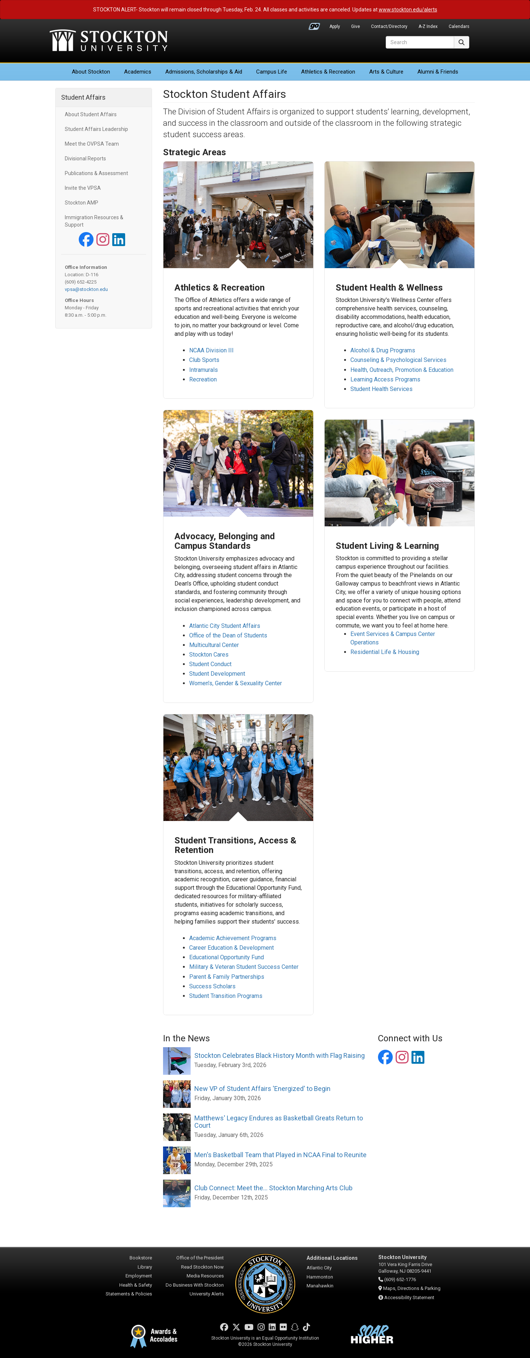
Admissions (203, 71)
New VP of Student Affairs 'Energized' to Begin (262, 1088)
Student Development (217, 673)
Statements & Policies (129, 1294)
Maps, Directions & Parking (412, 1288)
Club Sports (204, 359)
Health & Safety (135, 1285)
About (91, 71)
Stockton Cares (209, 654)
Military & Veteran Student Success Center (243, 966)
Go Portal (314, 24)
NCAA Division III (211, 350)
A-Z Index (428, 26)
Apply (334, 26)
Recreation (203, 379)
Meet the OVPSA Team (92, 144)
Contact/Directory (389, 26)
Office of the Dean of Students (228, 635)
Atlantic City (319, 1267)
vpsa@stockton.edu (86, 289)
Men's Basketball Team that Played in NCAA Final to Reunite (280, 1155)
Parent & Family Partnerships (226, 976)
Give (355, 26)
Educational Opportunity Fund (226, 957)
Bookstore (141, 1258)
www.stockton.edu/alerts (408, 10)
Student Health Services (381, 388)
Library (145, 1267)
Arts (386, 71)
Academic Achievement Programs (232, 938)
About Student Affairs (91, 114)
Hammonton (320, 1277)
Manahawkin (320, 1285)
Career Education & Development (231, 947)
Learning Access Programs (385, 379)
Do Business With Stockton (195, 1285)
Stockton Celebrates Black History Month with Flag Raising (279, 1055)
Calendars (459, 26)
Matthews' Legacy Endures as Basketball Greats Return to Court (278, 1121)
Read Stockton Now (202, 1267)
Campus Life (271, 71)
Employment (139, 1276)
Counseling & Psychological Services (398, 359)
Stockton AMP (81, 203)
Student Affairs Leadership (96, 129)
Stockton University (108, 41)
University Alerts (207, 1294)
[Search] (420, 42)
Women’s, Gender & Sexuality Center (235, 683)
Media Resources (205, 1276)
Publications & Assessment (96, 173)
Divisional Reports (85, 158)
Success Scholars (212, 985)
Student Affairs (83, 97)
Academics (137, 71)
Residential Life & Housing (384, 651)
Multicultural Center (214, 644)
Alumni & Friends (437, 71)
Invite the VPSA (83, 188)
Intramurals (204, 369)
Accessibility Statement (409, 1297)
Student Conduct (210, 664)
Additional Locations (332, 1258)
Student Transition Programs (225, 995)
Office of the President (200, 1258)
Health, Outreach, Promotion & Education (401, 369)
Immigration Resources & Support (94, 221)
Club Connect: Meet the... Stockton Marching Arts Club (273, 1188)
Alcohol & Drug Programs (382, 350)
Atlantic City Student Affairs (224, 625)
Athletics (328, 71)
